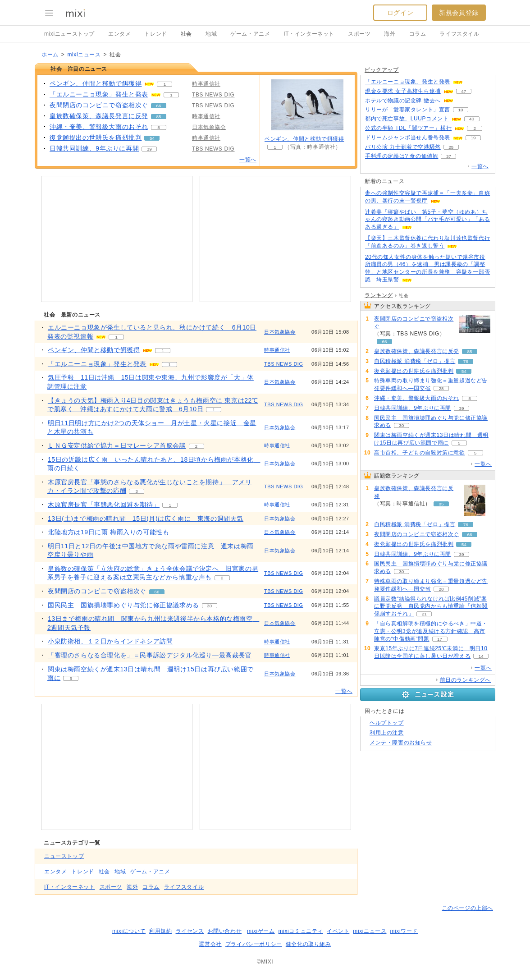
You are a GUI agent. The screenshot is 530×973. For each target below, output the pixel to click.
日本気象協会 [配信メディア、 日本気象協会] (209, 127)
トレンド (155, 34)
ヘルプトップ (387, 723)
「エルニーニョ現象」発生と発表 (97, 363)
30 (209, 605)
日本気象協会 (280, 332)
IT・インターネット (308, 34)
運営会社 (210, 944)
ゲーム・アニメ (250, 34)
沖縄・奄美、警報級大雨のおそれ (416, 398)
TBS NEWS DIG (283, 364)
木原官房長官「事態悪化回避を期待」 (104, 504)
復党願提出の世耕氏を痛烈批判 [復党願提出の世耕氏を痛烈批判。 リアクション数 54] (96, 137)
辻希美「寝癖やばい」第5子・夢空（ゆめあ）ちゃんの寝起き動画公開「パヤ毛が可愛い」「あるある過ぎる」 (427, 219)
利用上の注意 (387, 733)
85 (158, 116)
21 (424, 613)
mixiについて (129, 931)
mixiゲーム (261, 931)
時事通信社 (277, 350)
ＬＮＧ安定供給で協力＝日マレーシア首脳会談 (117, 445)
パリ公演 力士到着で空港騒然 (403, 147)
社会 (186, 34)
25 (450, 147)
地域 (211, 34)
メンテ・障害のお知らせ (401, 742)
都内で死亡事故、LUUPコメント (407, 118)
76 (465, 361)
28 (441, 388)
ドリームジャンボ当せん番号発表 (407, 137)
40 (471, 118)
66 (158, 105)
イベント (338, 931)
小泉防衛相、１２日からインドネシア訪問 (110, 641)
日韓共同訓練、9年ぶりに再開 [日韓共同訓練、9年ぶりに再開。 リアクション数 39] (94, 148)
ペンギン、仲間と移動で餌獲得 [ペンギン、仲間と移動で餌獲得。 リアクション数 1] (96, 83)
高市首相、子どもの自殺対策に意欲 (419, 453)
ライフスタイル (459, 34)
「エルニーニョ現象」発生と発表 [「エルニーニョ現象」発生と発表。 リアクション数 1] (99, 94)
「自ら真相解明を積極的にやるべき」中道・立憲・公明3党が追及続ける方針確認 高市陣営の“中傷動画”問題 (431, 631)
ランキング (379, 295)
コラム (417, 34)
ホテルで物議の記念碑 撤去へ (403, 100)
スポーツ (359, 34)
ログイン (400, 12)
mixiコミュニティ (301, 931)
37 (448, 156)
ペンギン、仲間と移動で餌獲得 (304, 139)
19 (473, 137)
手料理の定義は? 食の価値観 (401, 156)
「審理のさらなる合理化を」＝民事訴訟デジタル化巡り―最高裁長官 (150, 655)
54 (152, 138)
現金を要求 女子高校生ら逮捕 (403, 91)
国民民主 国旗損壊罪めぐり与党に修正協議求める (123, 605)
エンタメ (119, 34)
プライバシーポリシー (253, 944)
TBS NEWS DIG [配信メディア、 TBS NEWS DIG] (213, 95)
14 (481, 656)
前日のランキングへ (465, 680)
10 (460, 109)
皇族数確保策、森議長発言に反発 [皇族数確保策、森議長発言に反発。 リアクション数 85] (99, 115)
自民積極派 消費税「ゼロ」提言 (414, 361)
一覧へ (247, 159)
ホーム (50, 54)
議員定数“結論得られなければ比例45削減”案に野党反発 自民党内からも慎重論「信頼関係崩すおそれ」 (431, 606)
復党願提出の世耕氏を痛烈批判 (413, 371)
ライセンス (190, 931)
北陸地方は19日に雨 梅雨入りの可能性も (108, 532)
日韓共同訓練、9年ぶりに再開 (412, 408)
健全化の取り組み (308, 944)
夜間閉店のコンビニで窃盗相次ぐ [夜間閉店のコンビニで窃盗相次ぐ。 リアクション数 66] (99, 105)
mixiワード (404, 931)
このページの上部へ (467, 908)
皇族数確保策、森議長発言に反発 (416, 351)
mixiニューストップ (69, 34)
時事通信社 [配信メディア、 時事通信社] (206, 84)
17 (439, 639)
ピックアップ (382, 70)
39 (149, 149)
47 (463, 91)
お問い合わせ (225, 931)
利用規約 (160, 931)
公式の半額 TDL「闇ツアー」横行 (408, 128)
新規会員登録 (459, 12)
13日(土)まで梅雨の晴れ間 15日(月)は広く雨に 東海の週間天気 (145, 518)
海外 (389, 34)
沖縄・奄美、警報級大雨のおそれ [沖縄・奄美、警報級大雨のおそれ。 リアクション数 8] (99, 126)
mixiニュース (84, 54)
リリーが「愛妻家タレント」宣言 (407, 109)
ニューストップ (64, 856)
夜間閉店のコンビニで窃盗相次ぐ (97, 591)
